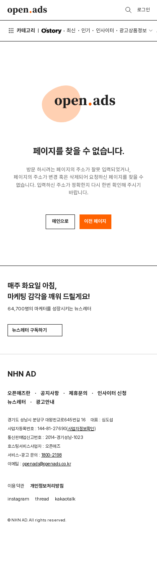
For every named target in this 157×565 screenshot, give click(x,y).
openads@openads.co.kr (47, 464)
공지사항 (50, 393)
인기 (85, 30)
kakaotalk (65, 499)
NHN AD (22, 373)
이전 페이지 (95, 221)
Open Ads (27, 10)
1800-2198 (51, 455)
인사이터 (105, 30)
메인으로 (60, 221)
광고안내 (45, 402)
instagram (18, 499)
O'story (51, 30)
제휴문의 (78, 393)
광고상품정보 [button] (133, 30)
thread (42, 499)
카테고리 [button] (22, 30)
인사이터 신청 (112, 393)
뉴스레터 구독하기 (34, 330)
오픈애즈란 (19, 393)
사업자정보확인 (81, 428)
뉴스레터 (17, 402)
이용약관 (16, 486)
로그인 (143, 10)
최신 (71, 30)
